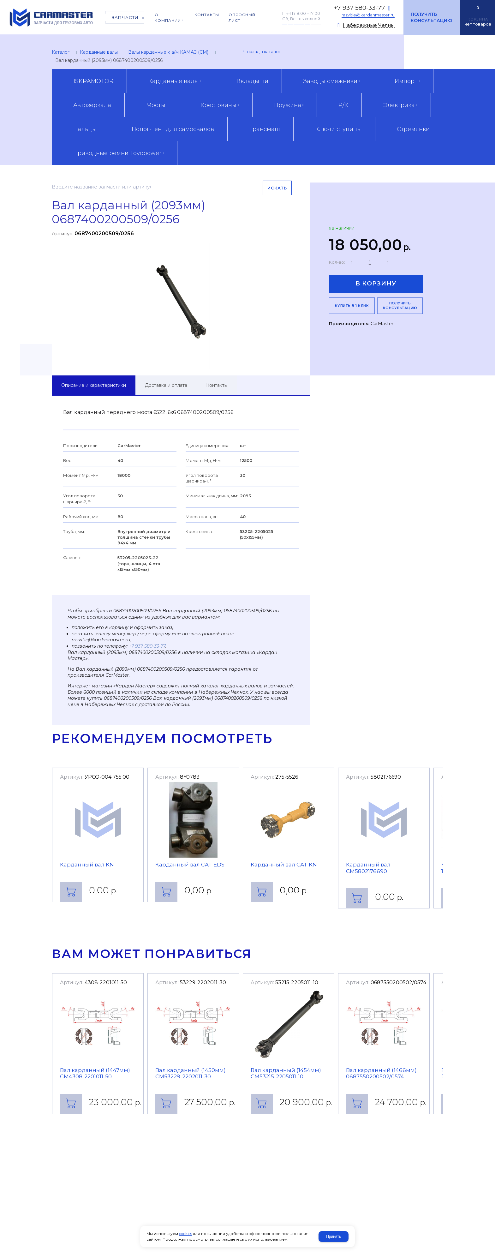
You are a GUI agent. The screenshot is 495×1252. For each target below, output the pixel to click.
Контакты (217, 385)
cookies (185, 1233)
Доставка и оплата (166, 385)
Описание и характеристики (93, 385)
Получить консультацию (431, 17)
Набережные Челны (369, 25)
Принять (333, 1236)
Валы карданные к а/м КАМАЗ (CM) (168, 52)
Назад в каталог (264, 51)
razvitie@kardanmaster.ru (368, 14)
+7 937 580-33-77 (359, 7)
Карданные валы (99, 52)
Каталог (60, 52)
